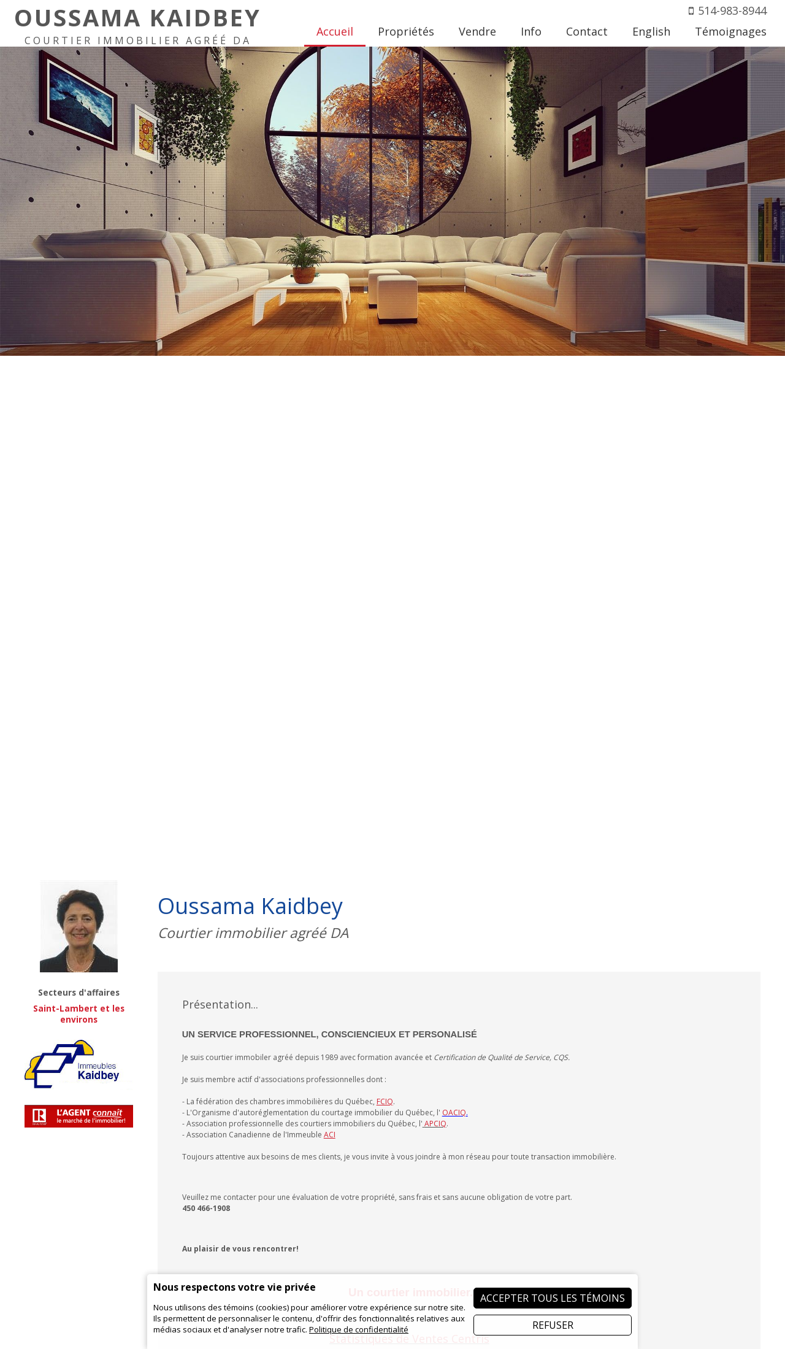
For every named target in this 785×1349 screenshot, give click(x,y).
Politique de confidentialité (358, 1329)
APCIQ (435, 1123)
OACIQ (454, 1112)
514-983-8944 (732, 10)
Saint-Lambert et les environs (78, 1014)
